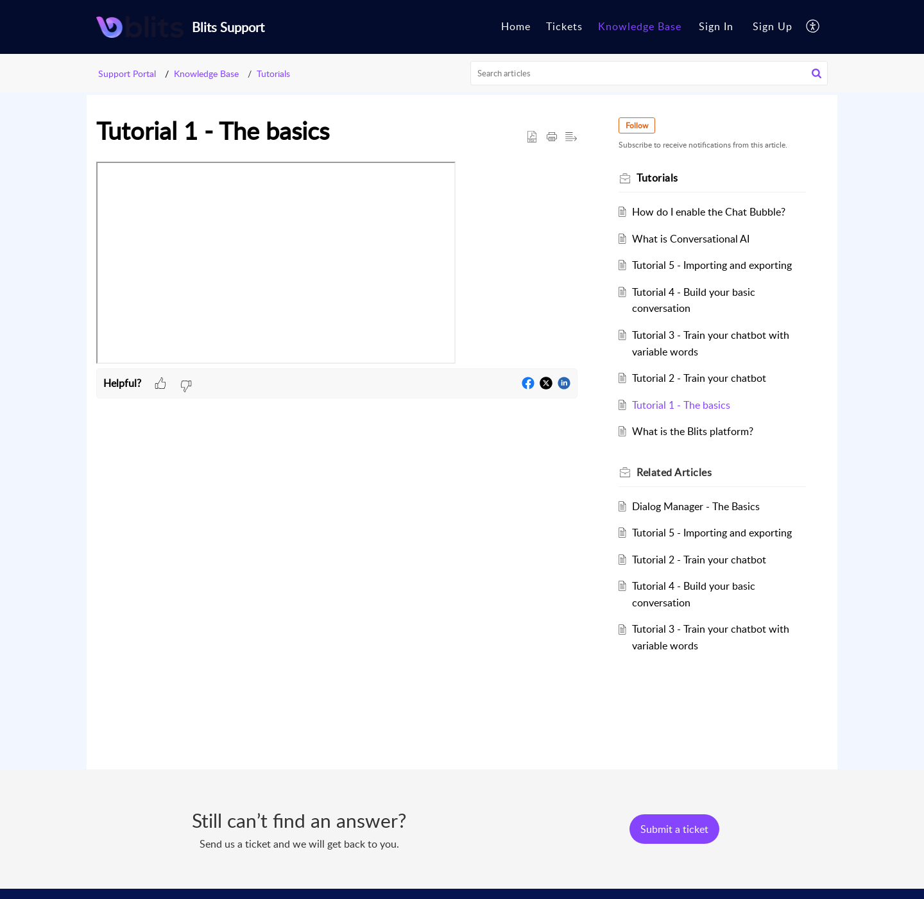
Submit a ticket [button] (674, 829)
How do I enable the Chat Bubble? (708, 212)
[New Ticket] (674, 829)
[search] (649, 73)
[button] (813, 27)
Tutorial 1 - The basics (681, 405)
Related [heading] (674, 472)
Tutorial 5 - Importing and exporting (712, 265)
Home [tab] (516, 26)
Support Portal (127, 73)
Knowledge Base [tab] (639, 26)
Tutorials (273, 73)
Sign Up (772, 26)
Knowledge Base (206, 73)
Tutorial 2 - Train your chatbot (699, 378)
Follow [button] (637, 125)
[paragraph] (337, 265)
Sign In (716, 26)
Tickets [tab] (564, 26)
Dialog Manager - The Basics (696, 506)
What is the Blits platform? (692, 431)
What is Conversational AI (690, 239)
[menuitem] (716, 27)
